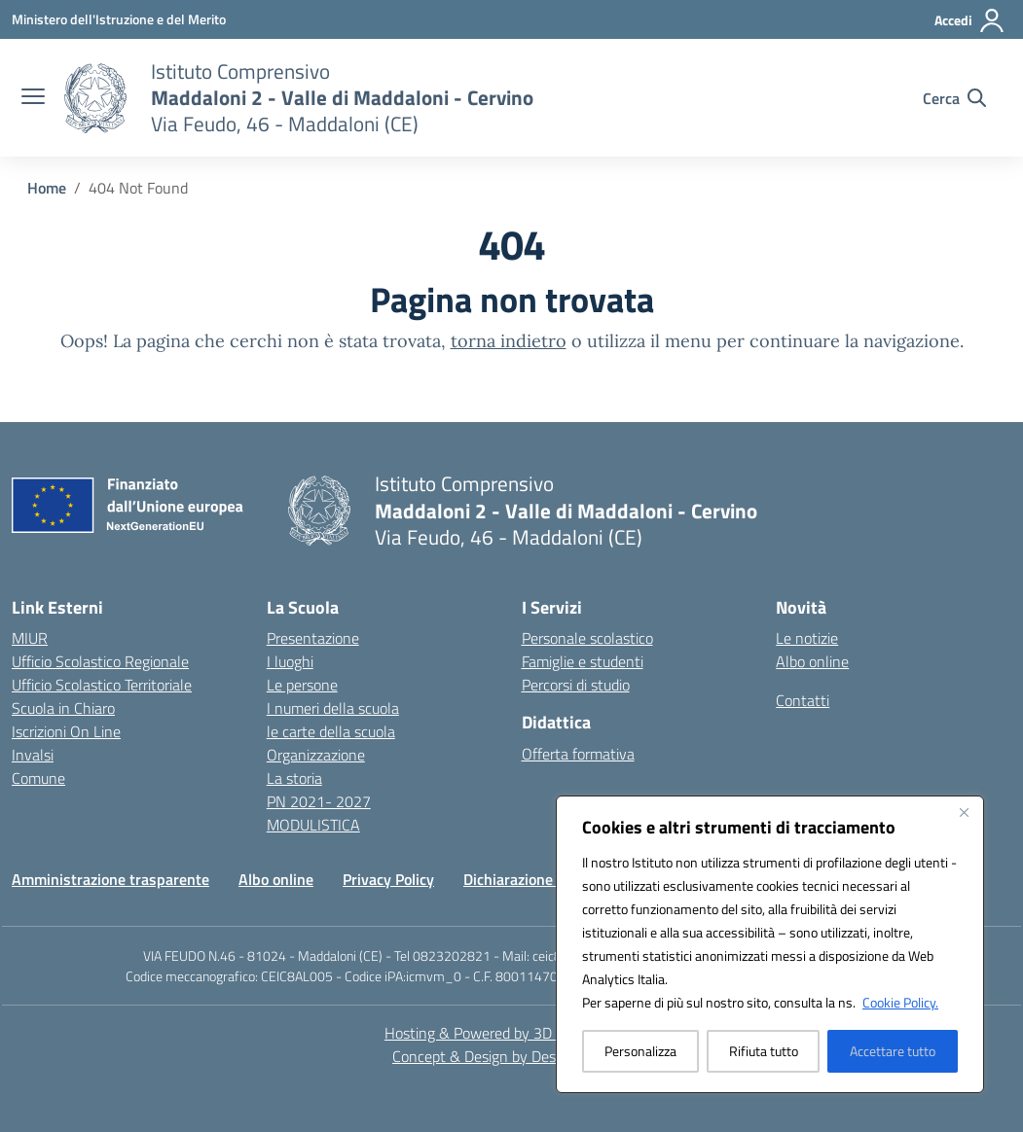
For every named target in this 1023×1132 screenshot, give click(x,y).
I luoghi (290, 661)
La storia (294, 778)
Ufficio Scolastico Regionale (100, 661)
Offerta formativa (578, 753)
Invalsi (33, 754)
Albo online (812, 661)
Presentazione (313, 638)
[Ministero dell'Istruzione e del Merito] (119, 19)
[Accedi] (970, 20)
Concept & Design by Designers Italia (511, 1056)
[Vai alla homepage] (342, 97)
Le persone (302, 684)
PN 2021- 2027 (319, 801)
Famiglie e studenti (582, 661)
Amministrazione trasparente (110, 879)
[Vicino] (963, 812)
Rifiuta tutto (763, 1051)
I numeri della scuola (333, 708)
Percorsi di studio (576, 684)
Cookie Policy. (900, 1002)
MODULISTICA (313, 824)
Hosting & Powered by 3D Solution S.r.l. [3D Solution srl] (511, 1032)
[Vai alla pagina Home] (46, 187)
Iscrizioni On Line (66, 731)
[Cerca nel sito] (954, 98)
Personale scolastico (587, 638)
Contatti (802, 700)
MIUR (30, 638)
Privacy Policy (388, 879)
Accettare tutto (892, 1051)
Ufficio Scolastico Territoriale (102, 684)
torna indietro (508, 341)
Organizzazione (316, 754)
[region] (770, 944)
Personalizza (640, 1051)
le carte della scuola (331, 731)
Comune (38, 778)
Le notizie (807, 638)
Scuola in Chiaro (63, 708)
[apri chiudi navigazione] (33, 98)
